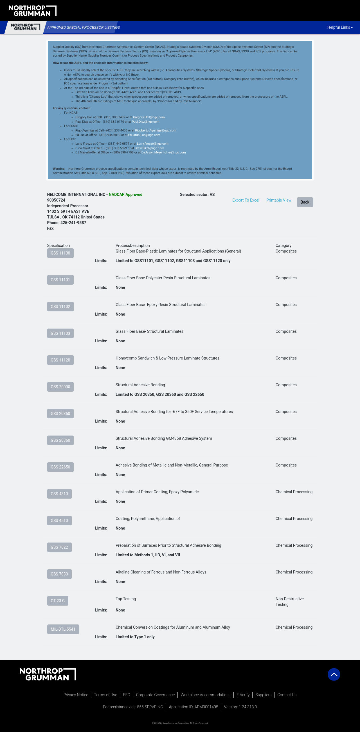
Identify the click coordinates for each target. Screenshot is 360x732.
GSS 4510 (59, 520)
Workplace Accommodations (205, 695)
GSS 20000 (60, 387)
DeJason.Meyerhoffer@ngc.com (163, 152)
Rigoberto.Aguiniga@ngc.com (155, 130)
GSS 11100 (60, 253)
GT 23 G (58, 601)
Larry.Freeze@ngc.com (152, 144)
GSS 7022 (59, 547)
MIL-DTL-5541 (63, 629)
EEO (126, 695)
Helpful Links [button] (340, 27)
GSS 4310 (59, 494)
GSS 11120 (60, 360)
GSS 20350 (60, 413)
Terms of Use (105, 695)
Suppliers (263, 695)
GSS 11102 (60, 306)
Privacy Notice (76, 695)
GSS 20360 (60, 440)
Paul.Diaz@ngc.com (145, 122)
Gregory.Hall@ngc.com (149, 117)
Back (305, 202)
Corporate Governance (155, 695)
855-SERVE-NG (150, 707)
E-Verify (243, 695)
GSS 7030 (59, 574)
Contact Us (286, 695)
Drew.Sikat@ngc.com (149, 148)
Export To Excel (245, 200)
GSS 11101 (60, 280)
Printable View (278, 200)
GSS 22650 (60, 467)
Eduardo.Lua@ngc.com (144, 135)
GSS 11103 (60, 333)
